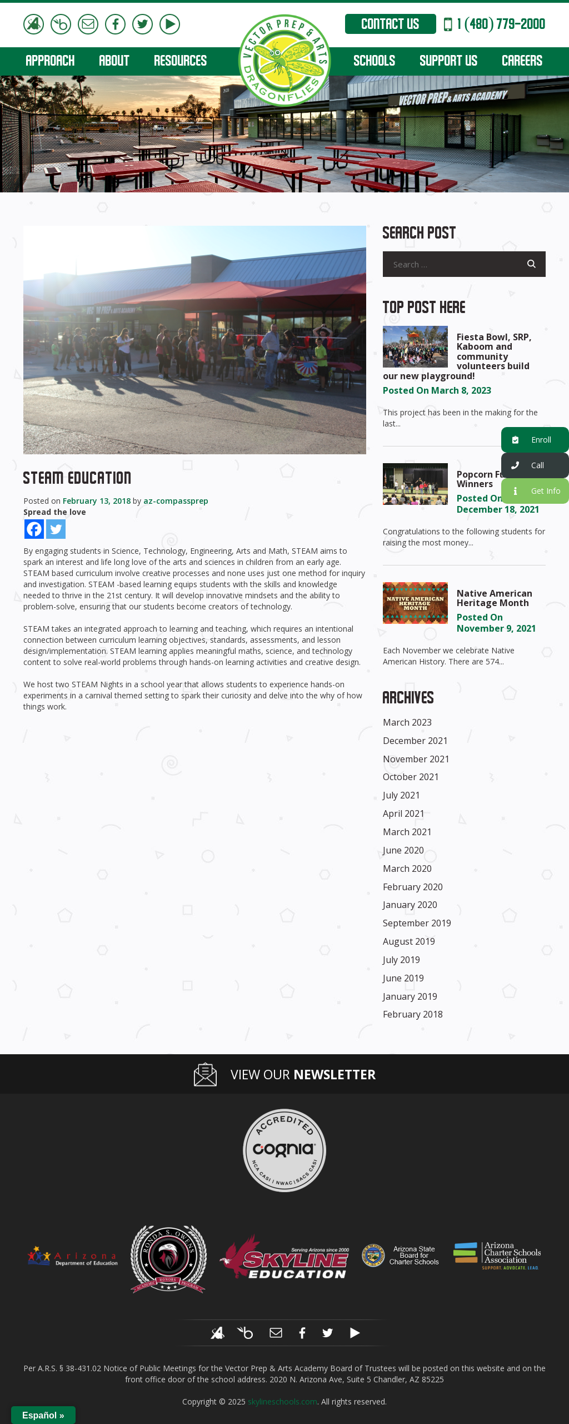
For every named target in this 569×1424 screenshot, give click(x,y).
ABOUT (114, 62)
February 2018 (413, 1014)
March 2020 (407, 868)
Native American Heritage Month (494, 598)
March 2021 (407, 832)
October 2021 (411, 777)
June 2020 (403, 850)
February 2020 (413, 887)
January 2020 (410, 905)
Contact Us (391, 25)
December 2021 (415, 741)
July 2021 (401, 795)
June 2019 (403, 978)
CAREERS (522, 62)
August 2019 (409, 941)
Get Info (531, 491)
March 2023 (407, 722)
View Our (303, 1074)
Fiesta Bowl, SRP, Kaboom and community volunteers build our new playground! (457, 356)
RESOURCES (180, 62)
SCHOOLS (375, 62)
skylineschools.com (282, 1401)
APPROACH (50, 62)
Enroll (526, 440)
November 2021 (416, 759)
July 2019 (401, 960)
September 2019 (417, 923)
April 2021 (404, 813)
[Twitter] (56, 529)
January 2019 (410, 996)
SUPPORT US (449, 62)
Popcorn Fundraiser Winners (499, 479)
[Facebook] (34, 529)
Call (522, 465)
